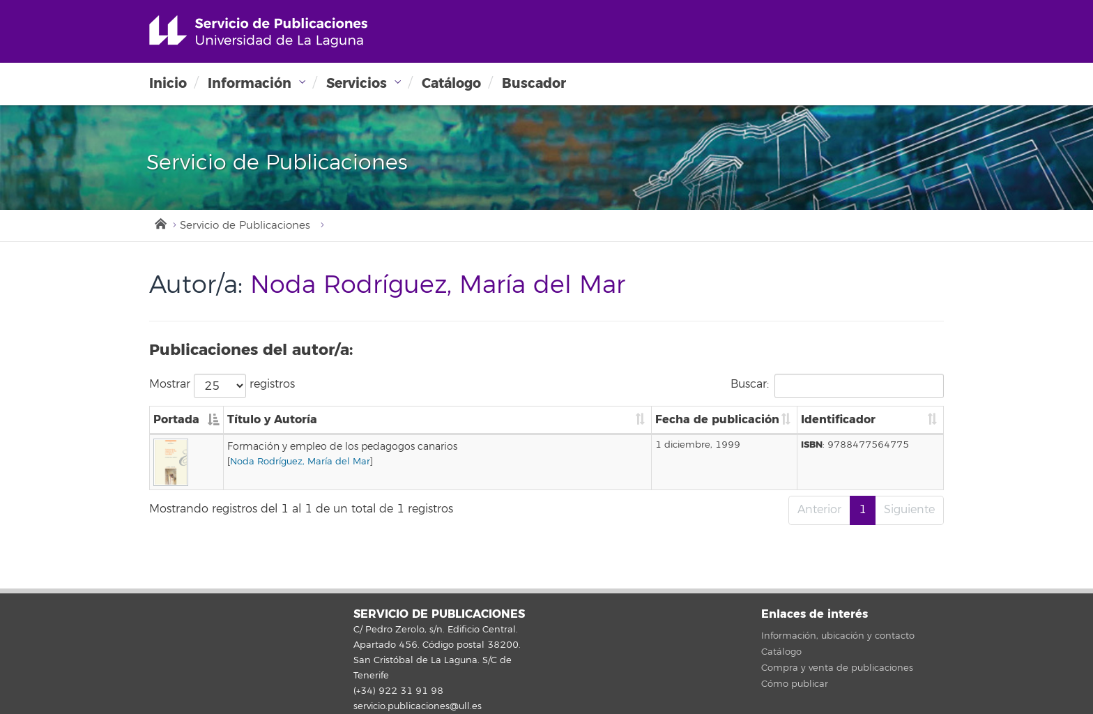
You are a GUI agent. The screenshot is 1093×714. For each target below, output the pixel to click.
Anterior (819, 510)
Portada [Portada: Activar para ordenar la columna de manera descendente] (176, 419)
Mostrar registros (222, 386)
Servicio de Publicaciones (245, 225)
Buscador (534, 83)
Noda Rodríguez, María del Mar (300, 461)
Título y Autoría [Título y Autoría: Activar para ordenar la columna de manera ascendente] (272, 419)
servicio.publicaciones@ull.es (417, 706)
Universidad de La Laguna (258, 31)
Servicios (356, 83)
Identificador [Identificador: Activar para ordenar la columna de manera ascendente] (838, 419)
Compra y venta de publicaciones (837, 668)
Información (249, 83)
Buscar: (837, 386)
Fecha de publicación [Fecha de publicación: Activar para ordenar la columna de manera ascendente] (717, 419)
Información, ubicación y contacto (838, 635)
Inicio (168, 83)
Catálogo (451, 83)
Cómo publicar (794, 684)
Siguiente (909, 510)
